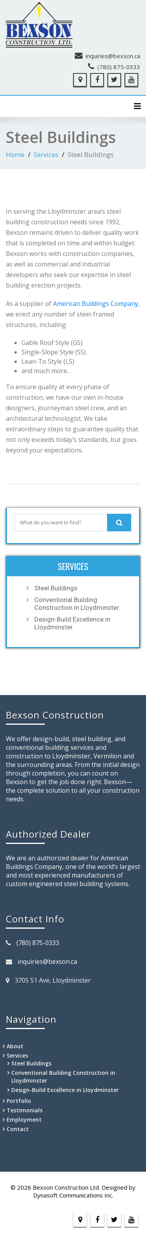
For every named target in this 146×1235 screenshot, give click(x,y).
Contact (18, 1129)
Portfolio (19, 1101)
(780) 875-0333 (118, 67)
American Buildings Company (95, 303)
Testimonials (24, 1110)
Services (46, 154)
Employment (24, 1119)
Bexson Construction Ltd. (66, 1187)
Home (15, 154)
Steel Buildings (55, 588)
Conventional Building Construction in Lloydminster (76, 603)
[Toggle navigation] (137, 106)
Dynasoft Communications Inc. (73, 1195)
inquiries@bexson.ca (113, 56)
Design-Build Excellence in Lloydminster (72, 623)
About (15, 1046)
